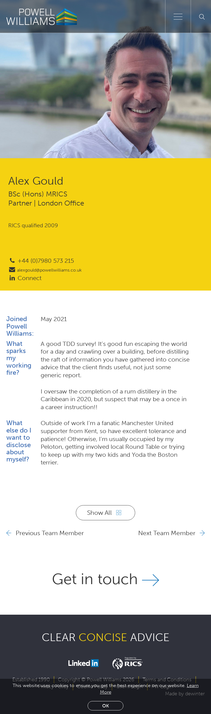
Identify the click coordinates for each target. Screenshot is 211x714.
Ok (105, 705)
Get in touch (105, 579)
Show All (104, 512)
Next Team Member (171, 533)
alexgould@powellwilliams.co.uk (45, 270)
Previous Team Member (45, 533)
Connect (24, 278)
